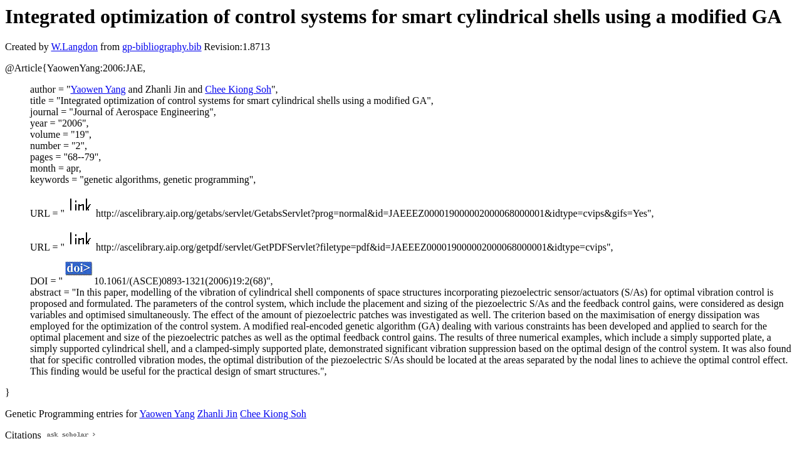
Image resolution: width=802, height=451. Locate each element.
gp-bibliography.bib (162, 46)
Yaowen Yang (97, 89)
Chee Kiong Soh (238, 89)
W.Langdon (74, 46)
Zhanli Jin (217, 413)
